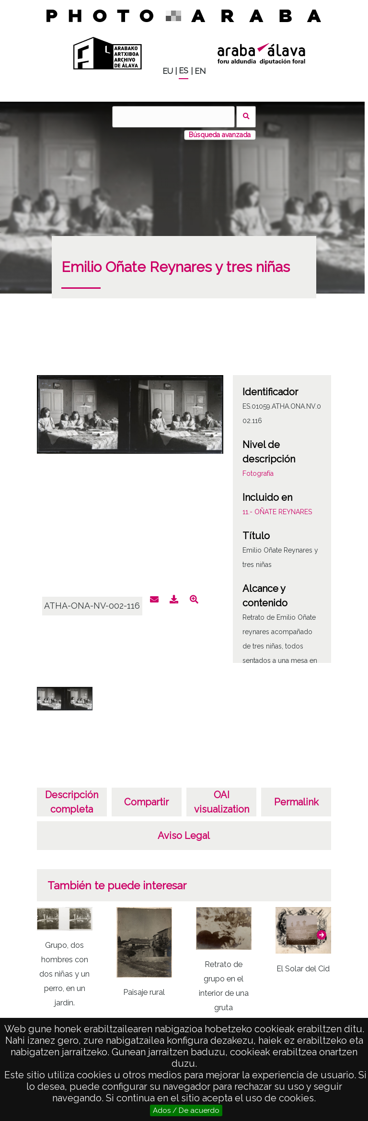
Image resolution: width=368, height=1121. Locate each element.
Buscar (246, 117)
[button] (321, 935)
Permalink (296, 802)
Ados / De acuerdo (186, 1110)
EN (200, 71)
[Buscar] (173, 117)
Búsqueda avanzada (220, 135)
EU (167, 71)
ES (183, 70)
